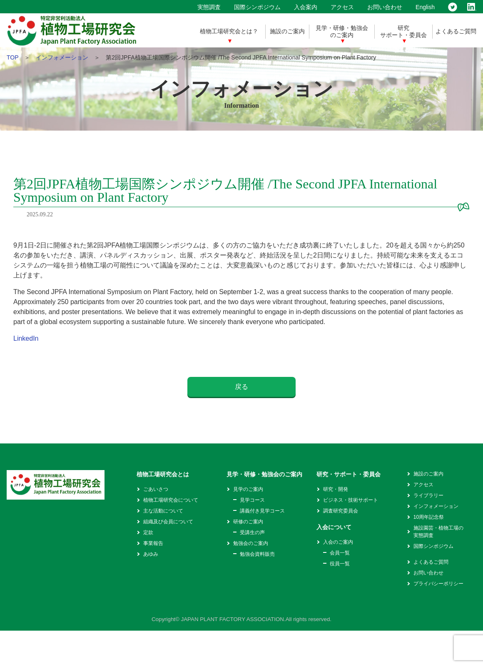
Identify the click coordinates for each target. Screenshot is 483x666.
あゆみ (150, 554)
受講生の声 (252, 532)
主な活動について (163, 511)
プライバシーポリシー (438, 584)
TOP (12, 57)
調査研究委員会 (340, 511)
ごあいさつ (155, 489)
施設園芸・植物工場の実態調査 (438, 531)
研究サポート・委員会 (403, 31)
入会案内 (305, 7)
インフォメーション (62, 57)
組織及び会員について (168, 522)
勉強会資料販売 (257, 554)
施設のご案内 (287, 31)
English (425, 7)
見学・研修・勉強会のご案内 (342, 31)
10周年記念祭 (428, 517)
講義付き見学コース (262, 511)
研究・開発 (335, 489)
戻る (241, 386)
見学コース (252, 500)
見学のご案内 (248, 489)
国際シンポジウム (257, 7)
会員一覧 (340, 553)
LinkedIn (26, 338)
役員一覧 (340, 564)
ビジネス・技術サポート (350, 500)
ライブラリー (428, 495)
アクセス (342, 7)
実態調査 (209, 7)
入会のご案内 (338, 542)
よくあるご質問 (456, 31)
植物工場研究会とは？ (229, 31)
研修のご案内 (248, 522)
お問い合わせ (384, 7)
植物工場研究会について (170, 500)
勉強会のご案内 (250, 543)
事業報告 (153, 543)
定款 (148, 532)
